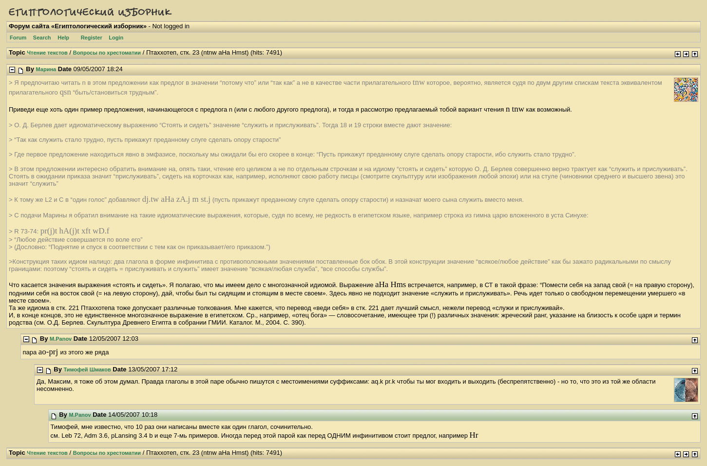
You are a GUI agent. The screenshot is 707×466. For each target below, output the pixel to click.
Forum (18, 37)
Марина (46, 69)
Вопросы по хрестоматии (107, 53)
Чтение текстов (47, 53)
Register (91, 37)
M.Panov (61, 339)
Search (42, 37)
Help (63, 37)
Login (116, 37)
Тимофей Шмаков (87, 369)
